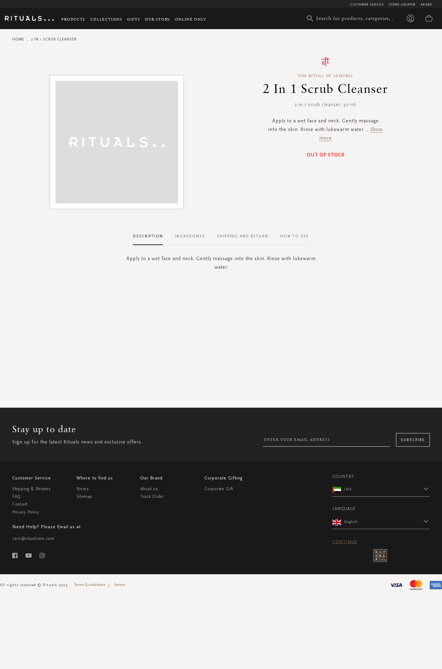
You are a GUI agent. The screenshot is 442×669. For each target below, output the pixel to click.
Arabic (427, 4)
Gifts (133, 19)
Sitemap (84, 496)
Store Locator (402, 4)
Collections (106, 19)
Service (119, 584)
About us (149, 488)
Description (148, 236)
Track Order (152, 496)
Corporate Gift (218, 488)
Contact (20, 504)
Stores (82, 488)
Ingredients (190, 236)
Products (73, 19)
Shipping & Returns (31, 488)
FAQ (16, 496)
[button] (387, 489)
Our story (157, 19)
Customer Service (367, 4)
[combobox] (351, 18)
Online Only (190, 19)
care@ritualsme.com (33, 538)
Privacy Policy (25, 512)
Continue (344, 541)
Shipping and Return (242, 236)
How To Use (294, 236)
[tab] (151, 236)
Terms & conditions (89, 584)
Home (18, 39)
